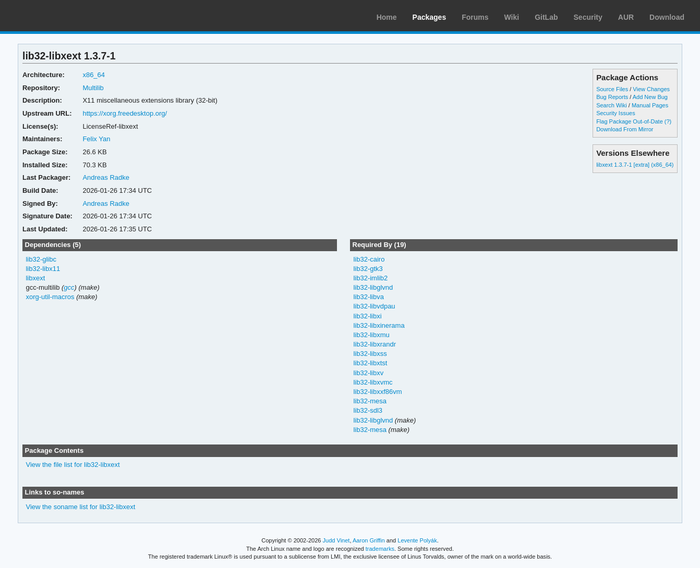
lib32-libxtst (370, 363)
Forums (475, 17)
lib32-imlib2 (370, 278)
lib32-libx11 (43, 269)
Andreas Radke (105, 177)
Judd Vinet (336, 540)
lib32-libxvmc (372, 382)
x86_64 (93, 75)
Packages (429, 17)
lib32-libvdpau (374, 306)
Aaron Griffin (369, 540)
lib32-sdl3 (367, 410)
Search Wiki (611, 105)
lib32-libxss (370, 353)
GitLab (546, 17)
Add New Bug (650, 97)
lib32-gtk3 (367, 269)
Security (588, 17)
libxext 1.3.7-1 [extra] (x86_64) (634, 165)
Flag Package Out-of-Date (629, 121)
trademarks (380, 549)
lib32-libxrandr (374, 344)
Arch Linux (57, 15)
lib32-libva (368, 297)
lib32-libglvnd (373, 287)
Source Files (612, 89)
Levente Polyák (417, 540)
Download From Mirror (624, 129)
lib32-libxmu (371, 335)
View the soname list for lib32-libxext (80, 507)
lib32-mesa (370, 401)
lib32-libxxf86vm (377, 392)
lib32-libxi (367, 316)
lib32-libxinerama (378, 325)
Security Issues (615, 113)
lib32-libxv (368, 373)
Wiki (512, 17)
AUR (626, 17)
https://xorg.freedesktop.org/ (124, 113)
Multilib (92, 88)
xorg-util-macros (50, 297)
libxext (35, 278)
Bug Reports (612, 97)
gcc (69, 287)
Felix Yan (96, 139)
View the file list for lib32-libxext (72, 464)
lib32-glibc (41, 259)
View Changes (651, 89)
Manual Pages (650, 105)
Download (666, 17)
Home (387, 17)
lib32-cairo (368, 259)
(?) (668, 121)
